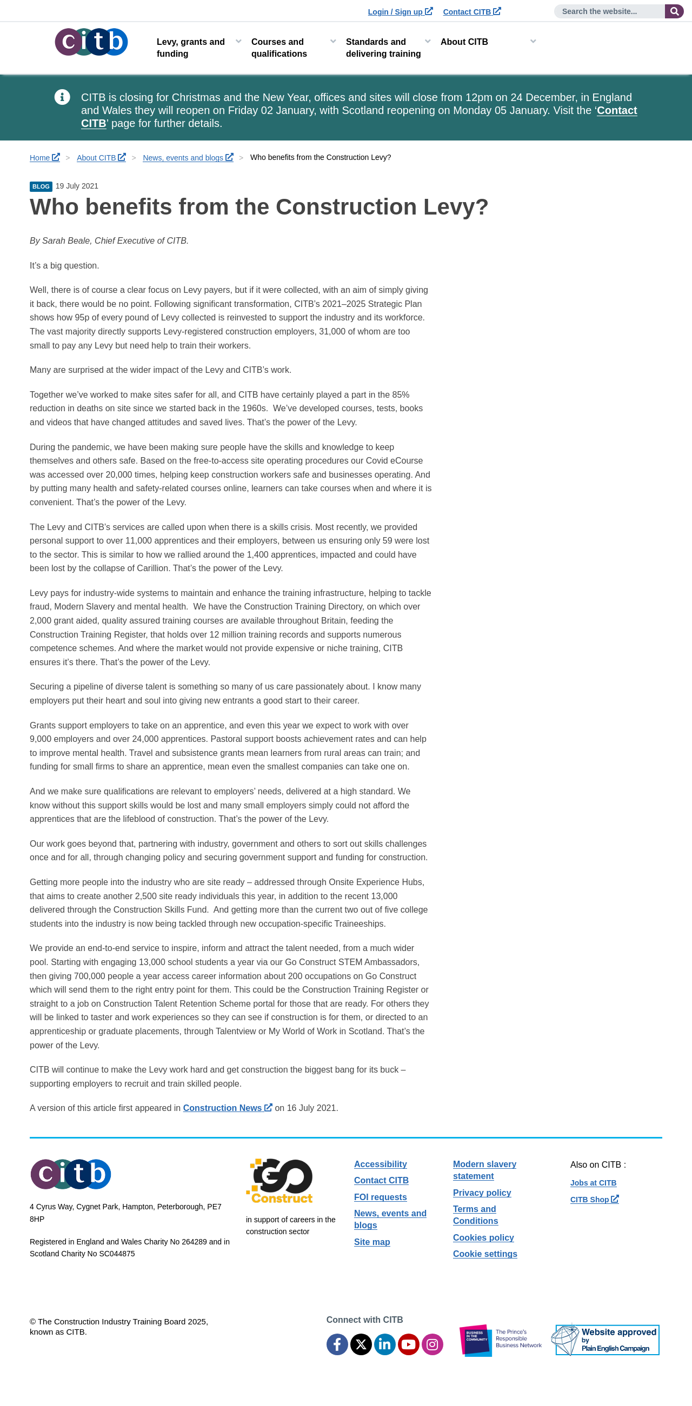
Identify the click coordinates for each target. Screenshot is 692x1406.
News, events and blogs (188, 157)
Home (45, 157)
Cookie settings (485, 1253)
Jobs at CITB (593, 1183)
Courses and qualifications (279, 47)
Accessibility (380, 1164)
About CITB (464, 41)
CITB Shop (594, 1199)
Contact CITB (472, 12)
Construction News (227, 1108)
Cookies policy (483, 1237)
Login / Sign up (400, 12)
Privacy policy (482, 1192)
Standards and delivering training (383, 47)
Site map (372, 1242)
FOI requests (380, 1197)
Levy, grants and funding (191, 47)
